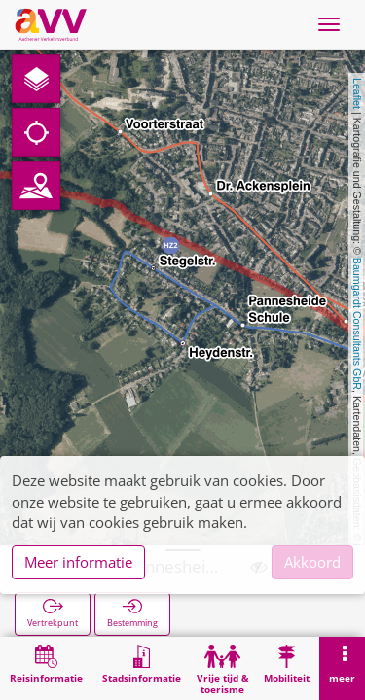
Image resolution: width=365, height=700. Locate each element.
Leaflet (357, 93)
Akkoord (312, 562)
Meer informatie (78, 562)
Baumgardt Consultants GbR (357, 324)
